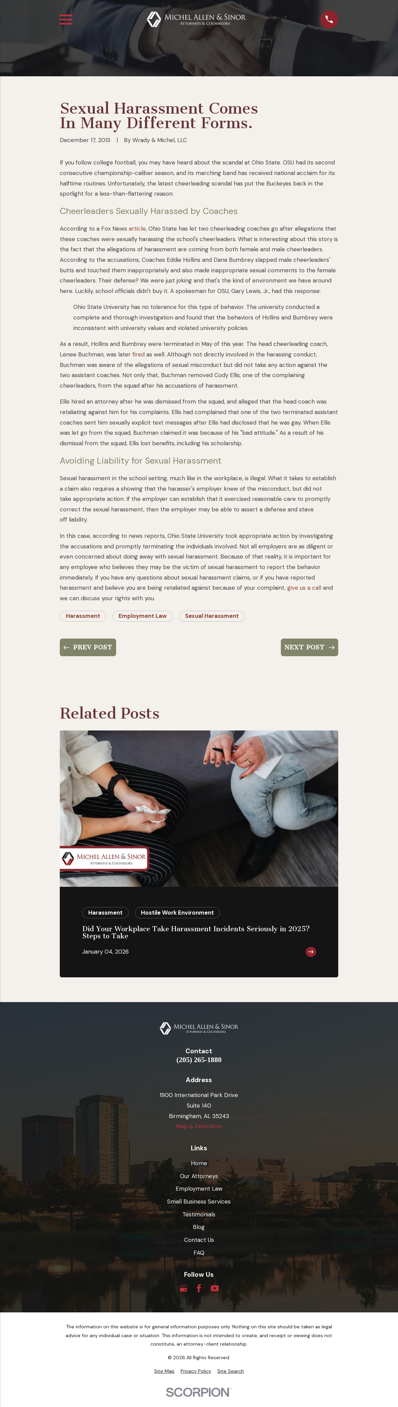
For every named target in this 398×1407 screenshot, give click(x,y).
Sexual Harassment (212, 616)
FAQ (199, 1252)
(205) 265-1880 (199, 1059)
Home (199, 1163)
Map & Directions (199, 1126)
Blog (199, 1227)
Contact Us (199, 1240)
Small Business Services (199, 1201)
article (137, 228)
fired (138, 354)
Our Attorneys (199, 1176)
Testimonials (198, 1214)
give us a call (304, 587)
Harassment (83, 616)
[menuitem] (164, 1371)
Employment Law (143, 616)
